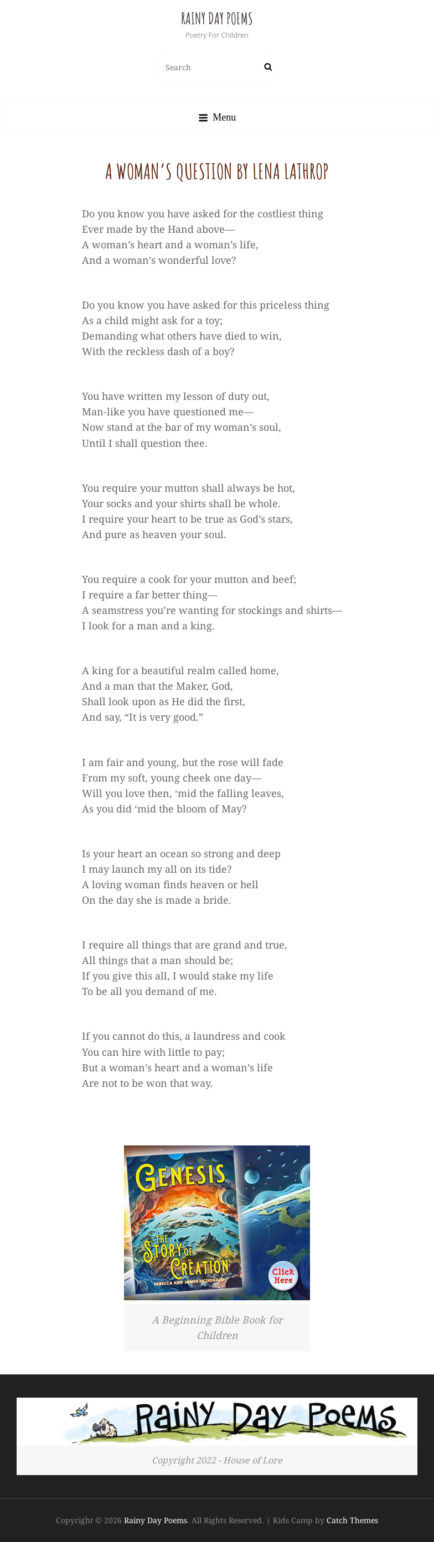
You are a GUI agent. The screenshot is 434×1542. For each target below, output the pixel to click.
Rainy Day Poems (217, 18)
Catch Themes (352, 1520)
